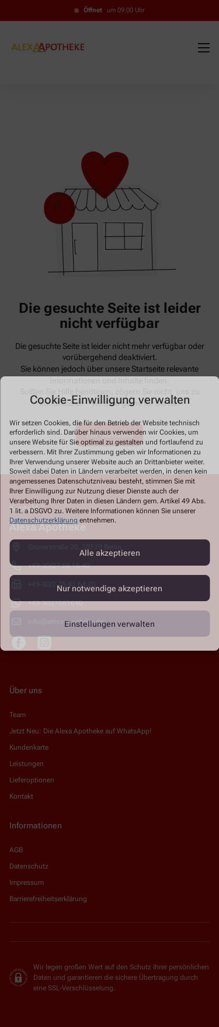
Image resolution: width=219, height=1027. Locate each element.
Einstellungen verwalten (109, 624)
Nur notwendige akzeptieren (109, 588)
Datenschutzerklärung (43, 521)
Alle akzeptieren (109, 552)
